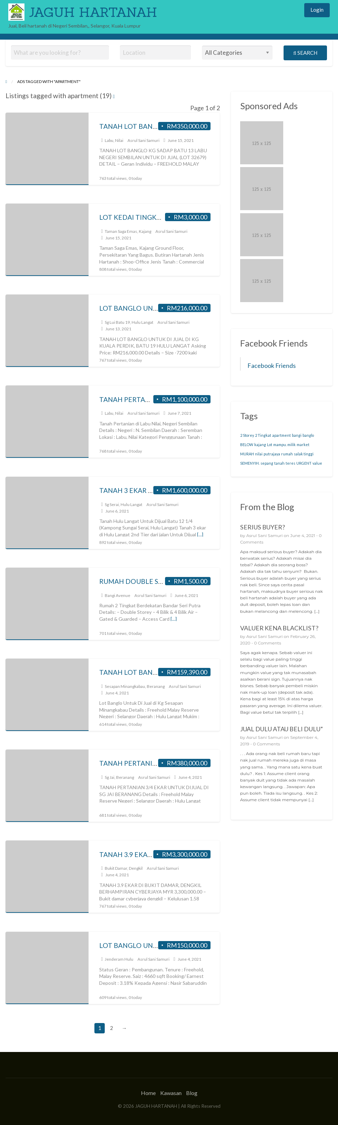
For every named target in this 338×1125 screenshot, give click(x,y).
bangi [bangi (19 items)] (296, 435)
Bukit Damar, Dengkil (124, 868)
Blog (191, 1093)
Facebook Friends (271, 365)
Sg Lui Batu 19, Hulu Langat (129, 322)
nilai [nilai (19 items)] (259, 454)
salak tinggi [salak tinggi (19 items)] (304, 454)
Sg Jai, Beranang (119, 777)
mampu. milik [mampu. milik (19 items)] (284, 444)
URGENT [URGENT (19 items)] (303, 463)
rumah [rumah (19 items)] (287, 454)
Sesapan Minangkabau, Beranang (135, 686)
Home (148, 1093)
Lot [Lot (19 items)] (269, 444)
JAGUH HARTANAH (93, 12)
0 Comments (267, 643)
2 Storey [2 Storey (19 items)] (247, 435)
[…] (200, 534)
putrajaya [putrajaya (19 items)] (272, 454)
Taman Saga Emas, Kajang (128, 231)
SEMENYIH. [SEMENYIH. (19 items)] (249, 463)
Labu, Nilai (114, 140)
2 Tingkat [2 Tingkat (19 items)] (263, 435)
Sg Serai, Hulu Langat (123, 504)
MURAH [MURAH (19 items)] (247, 454)
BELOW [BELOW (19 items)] (246, 444)
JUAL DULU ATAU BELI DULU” (281, 729)
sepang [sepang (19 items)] (266, 463)
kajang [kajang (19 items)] (260, 444)
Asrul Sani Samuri (143, 140)
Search (305, 53)
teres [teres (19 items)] (290, 463)
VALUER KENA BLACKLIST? (279, 628)
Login (317, 10)
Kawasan (171, 1093)
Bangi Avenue (117, 595)
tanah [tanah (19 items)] (279, 463)
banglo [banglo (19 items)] (308, 435)
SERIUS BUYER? (262, 527)
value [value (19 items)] (317, 463)
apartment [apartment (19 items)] (281, 435)
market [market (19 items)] (303, 444)
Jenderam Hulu (119, 959)
